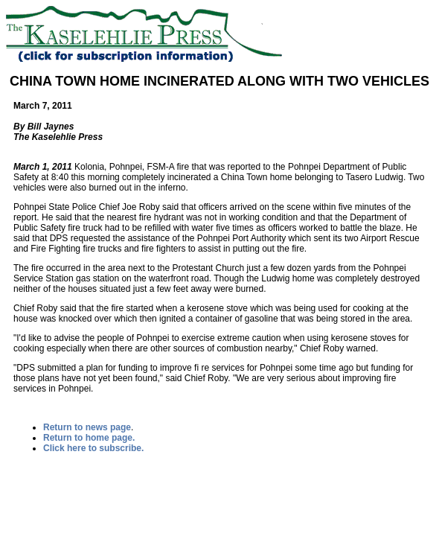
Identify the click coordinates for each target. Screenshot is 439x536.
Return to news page (87, 427)
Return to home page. (89, 438)
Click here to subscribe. (93, 448)
